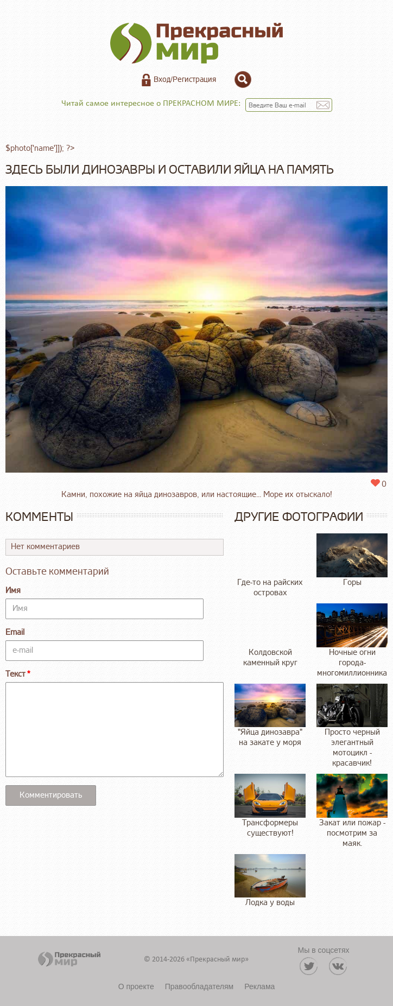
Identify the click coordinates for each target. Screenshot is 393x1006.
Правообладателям (199, 986)
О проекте (136, 986)
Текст (15, 674)
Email (14, 632)
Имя (13, 590)
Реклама (259, 986)
